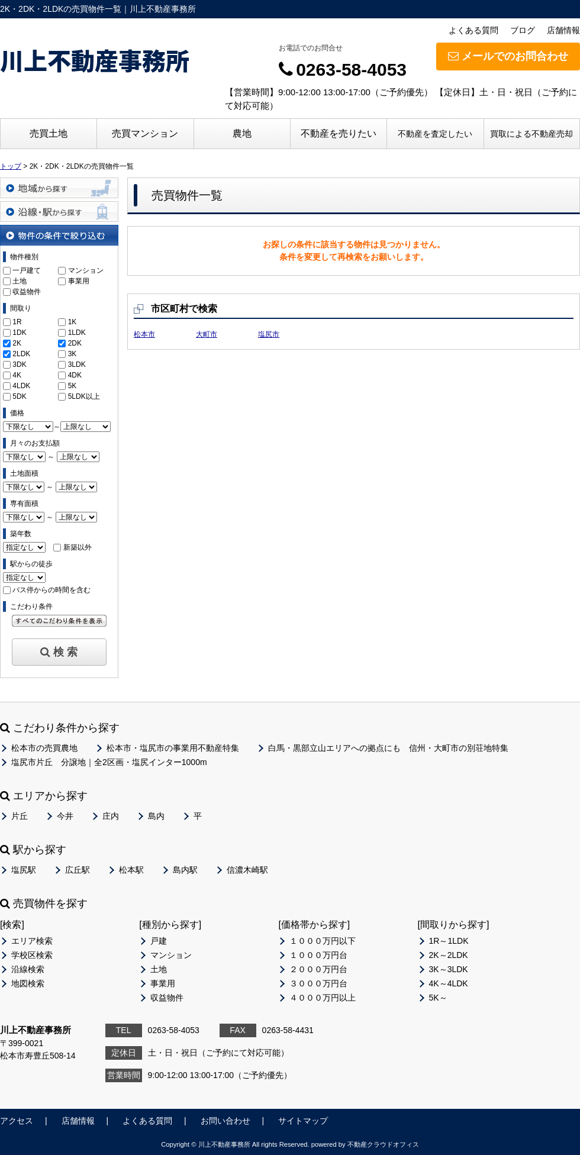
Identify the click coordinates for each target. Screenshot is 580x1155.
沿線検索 (27, 969)
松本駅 (131, 870)
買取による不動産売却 (531, 133)
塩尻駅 (23, 870)
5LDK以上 (84, 396)
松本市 (144, 334)
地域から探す (59, 188)
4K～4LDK (448, 983)
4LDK (21, 386)
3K (72, 354)
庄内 (110, 816)
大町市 (206, 334)
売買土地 (48, 133)
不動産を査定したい (435, 133)
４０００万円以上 (322, 997)
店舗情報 (563, 30)
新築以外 (77, 547)
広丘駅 (77, 870)
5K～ (438, 997)
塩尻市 (268, 334)
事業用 (78, 281)
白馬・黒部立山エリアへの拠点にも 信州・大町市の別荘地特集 (388, 748)
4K (16, 375)
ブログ (522, 30)
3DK (19, 364)
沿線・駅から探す (59, 211)
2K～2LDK (448, 955)
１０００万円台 (318, 955)
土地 (19, 281)
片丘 (19, 816)
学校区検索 (32, 955)
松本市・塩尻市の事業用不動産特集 (173, 748)
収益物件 (26, 292)
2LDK (21, 354)
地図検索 (27, 983)
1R (16, 322)
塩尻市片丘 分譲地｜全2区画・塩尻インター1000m (109, 762)
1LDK (77, 332)
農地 (242, 133)
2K (16, 343)
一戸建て (26, 270)
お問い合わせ (225, 1120)
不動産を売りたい (338, 133)
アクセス (16, 1120)
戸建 (158, 941)
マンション (86, 270)
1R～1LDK (449, 941)
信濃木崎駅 (247, 870)
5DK (19, 396)
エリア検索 (32, 941)
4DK (75, 375)
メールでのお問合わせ (508, 56)
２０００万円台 (318, 969)
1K (72, 322)
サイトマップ (303, 1120)
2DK (75, 343)
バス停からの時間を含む (51, 590)
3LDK (77, 364)
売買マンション (145, 133)
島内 (156, 816)
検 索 (59, 652)
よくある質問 (473, 30)
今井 (65, 816)
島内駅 (185, 870)
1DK (19, 332)
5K (72, 386)
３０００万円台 (318, 983)
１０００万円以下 (322, 941)
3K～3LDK (448, 969)
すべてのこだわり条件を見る (59, 621)
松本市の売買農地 (44, 748)
